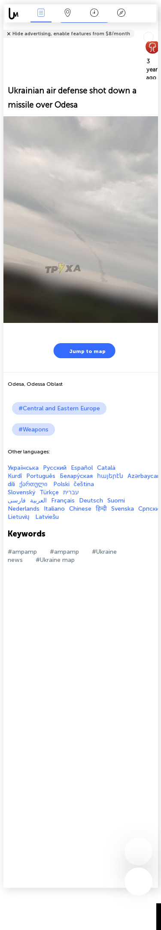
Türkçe (49, 492)
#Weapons (33, 429)
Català (106, 467)
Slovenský (21, 492)
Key (121, 13)
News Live (40, 13)
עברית (71, 492)
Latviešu (47, 517)
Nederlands (23, 508)
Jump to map (82, 350)
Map (68, 13)
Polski (61, 484)
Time (94, 13)
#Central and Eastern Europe (59, 408)
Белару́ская (76, 476)
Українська (23, 467)
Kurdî (15, 476)
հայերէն (110, 476)
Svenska (122, 508)
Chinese (80, 508)
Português (40, 476)
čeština (84, 484)
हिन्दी (101, 508)
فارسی (17, 500)
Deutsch (91, 500)
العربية (38, 500)
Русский (55, 467)
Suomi (116, 500)
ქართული (34, 484)
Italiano (54, 508)
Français (63, 500)
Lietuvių (19, 517)
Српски (148, 508)
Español (82, 467)
